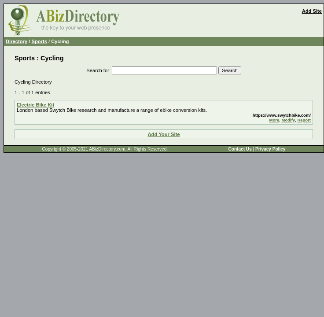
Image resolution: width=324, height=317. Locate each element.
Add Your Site (164, 134)
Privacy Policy (270, 149)
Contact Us (239, 149)
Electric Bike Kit (35, 104)
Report (304, 120)
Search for (97, 70)
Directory (16, 41)
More (274, 120)
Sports (39, 41)
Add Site (312, 11)
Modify (288, 120)
